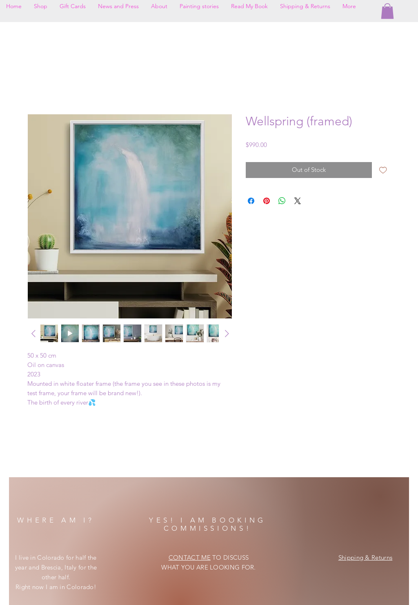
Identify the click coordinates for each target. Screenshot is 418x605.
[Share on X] (297, 201)
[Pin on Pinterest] (266, 201)
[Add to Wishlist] (383, 170)
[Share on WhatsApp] (282, 201)
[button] (387, 11)
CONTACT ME (190, 557)
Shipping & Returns (365, 557)
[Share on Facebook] (251, 201)
